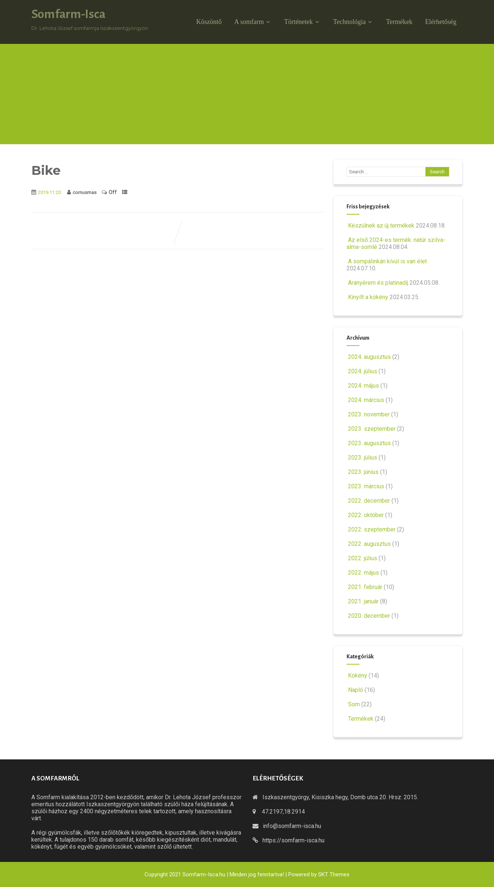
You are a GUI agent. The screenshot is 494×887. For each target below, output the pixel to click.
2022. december (369, 500)
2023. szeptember (372, 428)
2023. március (366, 486)
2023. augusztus (369, 443)
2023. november (369, 414)
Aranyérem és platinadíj (377, 282)
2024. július (362, 371)
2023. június (363, 471)
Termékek (399, 21)
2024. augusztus (369, 356)
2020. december (369, 615)
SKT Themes (333, 874)
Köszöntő (209, 21)
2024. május (363, 385)
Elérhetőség (440, 21)
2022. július (362, 558)
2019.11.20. (50, 192)
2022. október (366, 515)
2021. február (365, 586)
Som (353, 704)
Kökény (357, 675)
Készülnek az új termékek (380, 225)
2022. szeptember (372, 529)
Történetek (302, 21)
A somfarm (253, 21)
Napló (355, 689)
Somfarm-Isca (68, 14)
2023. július (362, 457)
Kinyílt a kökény (367, 297)
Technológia (353, 21)
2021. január (363, 601)
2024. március (366, 399)
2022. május (363, 572)
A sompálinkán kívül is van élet (387, 261)
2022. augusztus (369, 543)
